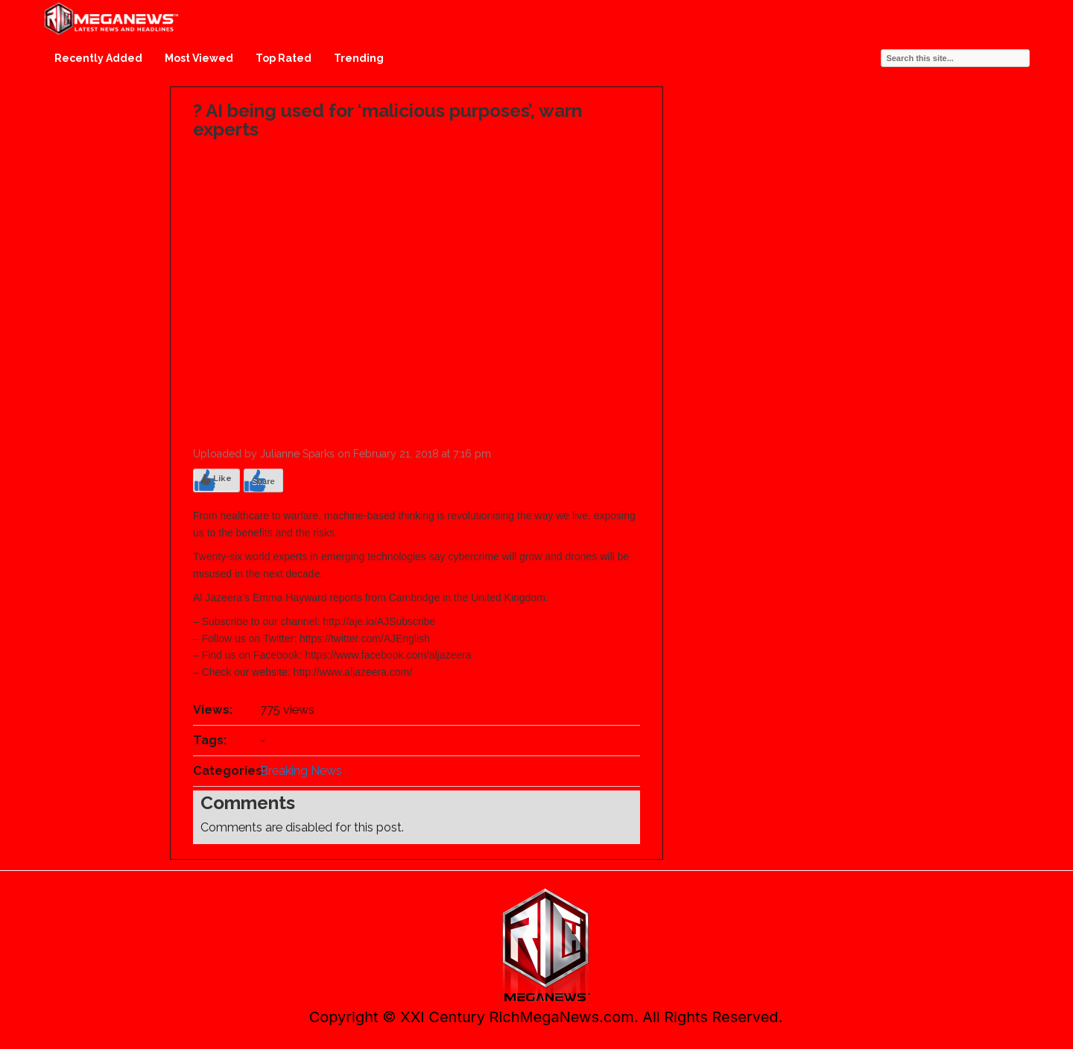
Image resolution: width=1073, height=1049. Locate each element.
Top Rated (283, 58)
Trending (359, 58)
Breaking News (301, 771)
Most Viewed (199, 58)
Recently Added (98, 58)
